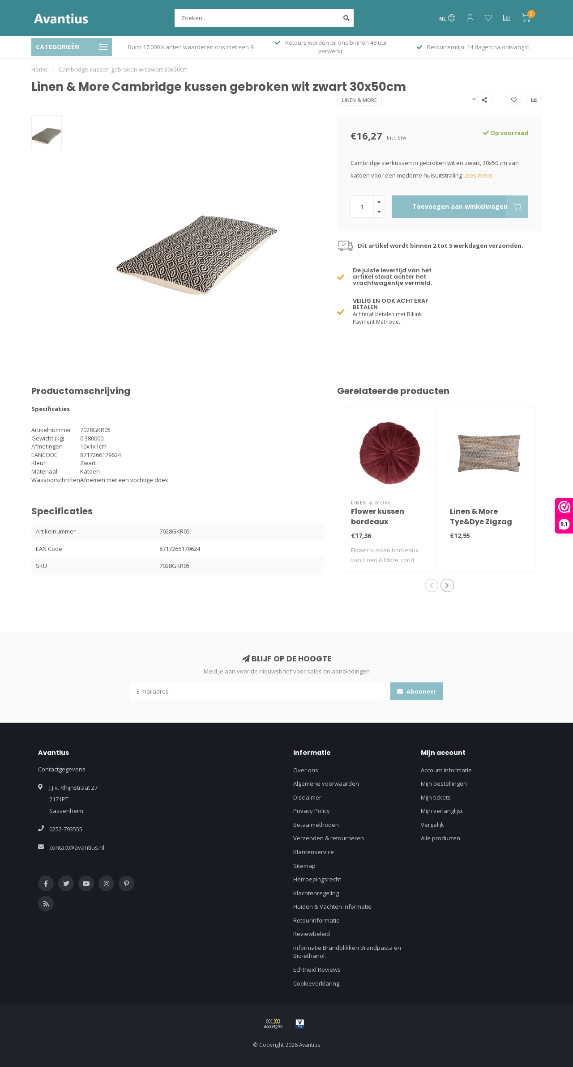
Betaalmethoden (316, 825)
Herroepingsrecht (317, 879)
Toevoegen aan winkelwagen (470, 206)
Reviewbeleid (311, 934)
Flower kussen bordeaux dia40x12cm (377, 521)
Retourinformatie (316, 920)
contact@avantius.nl (76, 847)
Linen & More (359, 100)
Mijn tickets (436, 797)
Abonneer (416, 691)
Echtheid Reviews (317, 969)
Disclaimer (307, 797)
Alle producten (440, 838)
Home (39, 69)
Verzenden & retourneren (328, 838)
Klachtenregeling (316, 893)
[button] (431, 585)
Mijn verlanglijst (442, 811)
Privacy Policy (311, 811)
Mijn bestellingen (444, 783)
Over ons (305, 770)
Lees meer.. (479, 175)
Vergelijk (432, 825)
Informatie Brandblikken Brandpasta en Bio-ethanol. (347, 952)
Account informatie (446, 770)
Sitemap (304, 866)
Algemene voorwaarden (326, 783)
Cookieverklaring (316, 983)
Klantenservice (313, 852)
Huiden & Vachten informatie (332, 906)
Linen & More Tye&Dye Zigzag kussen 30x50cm (481, 521)
